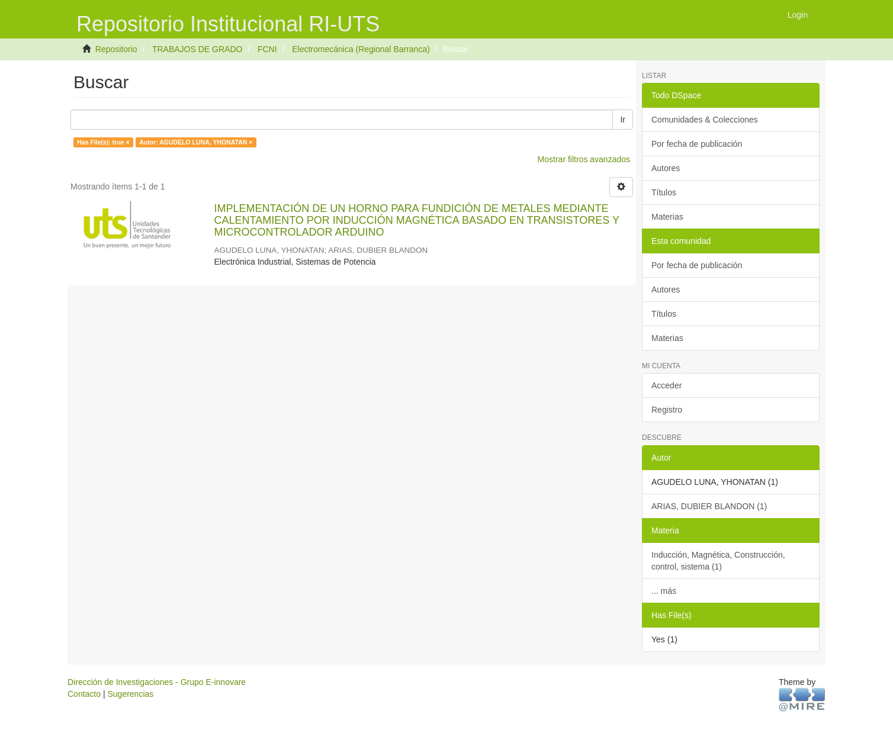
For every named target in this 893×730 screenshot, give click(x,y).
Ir (622, 119)
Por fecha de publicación (696, 144)
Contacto (84, 694)
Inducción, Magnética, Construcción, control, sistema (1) (718, 560)
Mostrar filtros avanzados (584, 159)
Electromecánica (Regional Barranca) (361, 49)
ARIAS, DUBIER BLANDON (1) (709, 506)
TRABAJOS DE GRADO (197, 49)
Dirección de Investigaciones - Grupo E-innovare (157, 682)
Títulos (663, 192)
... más (663, 591)
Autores (665, 168)
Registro (666, 409)
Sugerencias (130, 694)
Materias (667, 216)
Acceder (666, 385)
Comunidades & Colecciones (704, 119)
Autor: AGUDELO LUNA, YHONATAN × (195, 142)
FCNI (267, 49)
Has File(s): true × (103, 142)
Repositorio (116, 49)
